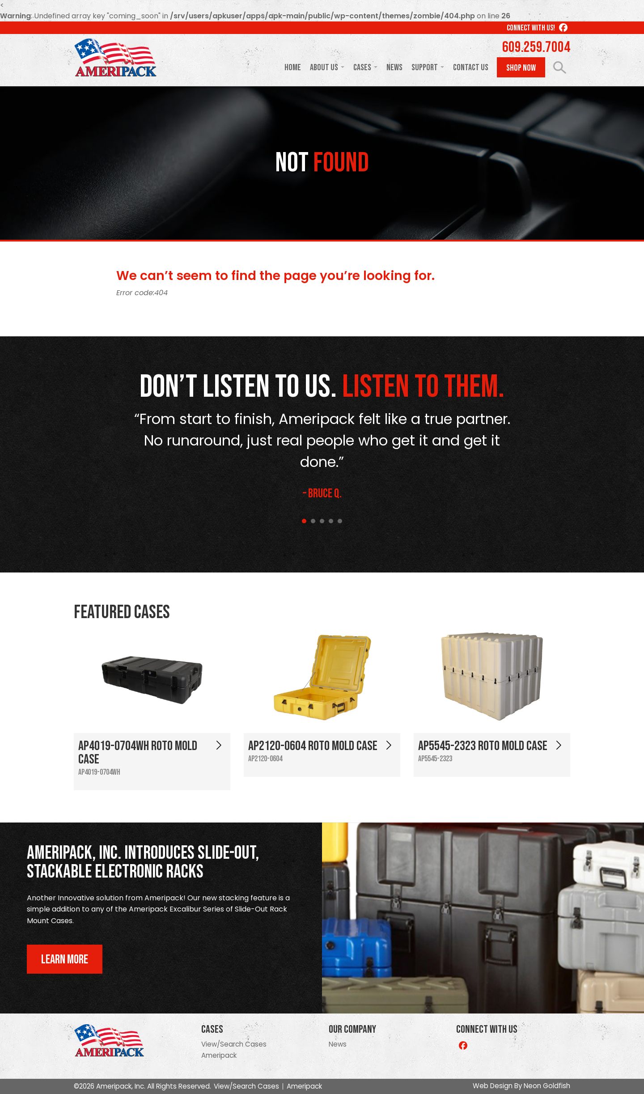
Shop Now (521, 68)
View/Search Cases (234, 1044)
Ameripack (219, 1055)
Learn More (64, 959)
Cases (362, 67)
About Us (324, 67)
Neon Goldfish (547, 1085)
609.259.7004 (536, 47)
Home (292, 67)
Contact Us (470, 67)
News (394, 67)
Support (424, 67)
